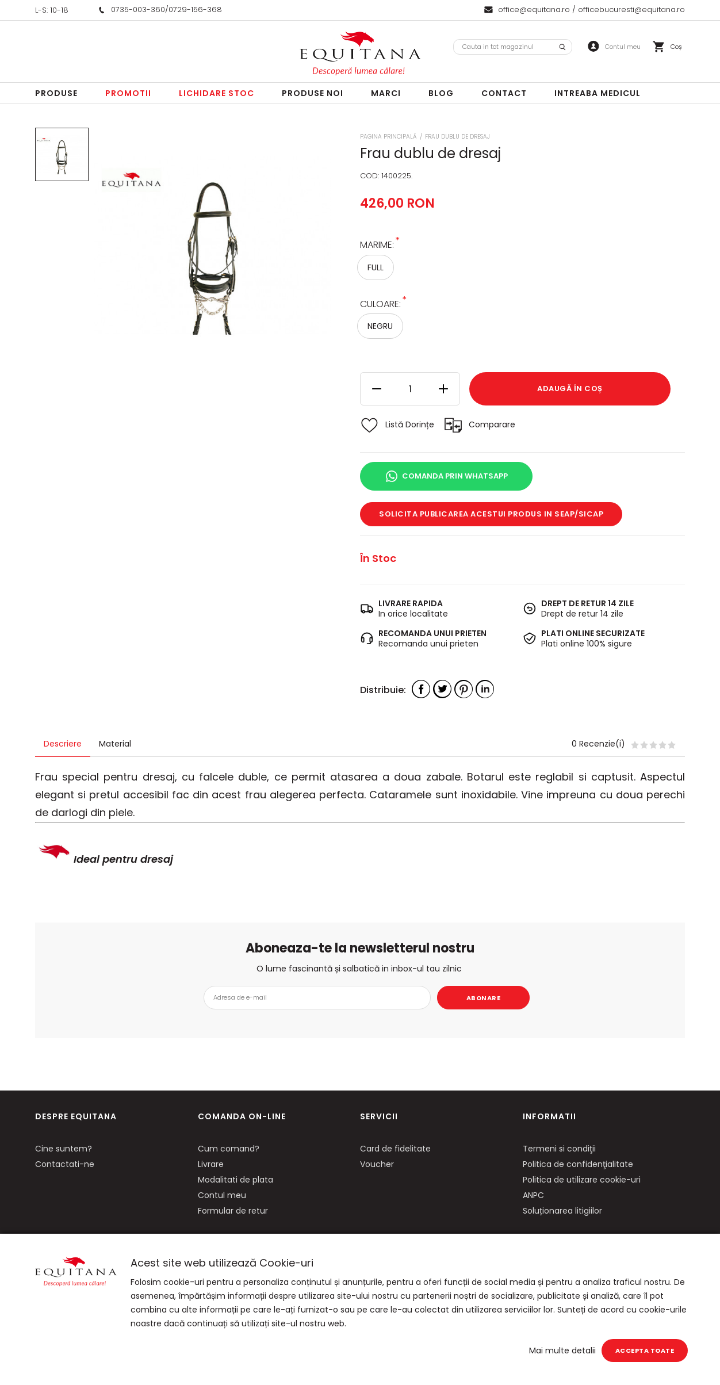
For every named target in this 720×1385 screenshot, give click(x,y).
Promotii (128, 93)
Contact (504, 93)
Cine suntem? (63, 1148)
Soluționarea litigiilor (562, 1210)
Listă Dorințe (409, 424)
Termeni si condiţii (559, 1148)
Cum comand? (228, 1148)
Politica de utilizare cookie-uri (582, 1179)
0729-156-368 (195, 9)
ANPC (533, 1195)
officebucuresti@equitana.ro (631, 9)
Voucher (377, 1164)
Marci (386, 93)
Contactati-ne (64, 1164)
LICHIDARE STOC (216, 93)
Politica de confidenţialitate (578, 1164)
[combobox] (512, 47)
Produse (56, 93)
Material (115, 743)
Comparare (492, 424)
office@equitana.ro (534, 9)
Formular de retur (233, 1210)
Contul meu (222, 1195)
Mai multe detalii (562, 1350)
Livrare (211, 1164)
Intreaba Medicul (597, 93)
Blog (441, 93)
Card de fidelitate (395, 1148)
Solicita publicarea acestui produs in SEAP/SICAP (491, 513)
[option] (212, 245)
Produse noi (312, 93)
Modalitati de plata (235, 1179)
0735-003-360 (138, 9)
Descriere (63, 743)
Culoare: (380, 303)
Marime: (377, 244)
